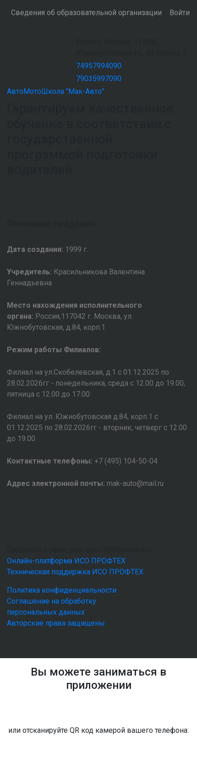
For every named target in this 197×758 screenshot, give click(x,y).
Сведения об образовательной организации (86, 12)
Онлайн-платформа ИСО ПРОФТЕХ (66, 560)
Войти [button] (180, 12)
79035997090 (98, 78)
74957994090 (98, 65)
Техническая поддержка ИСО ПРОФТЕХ (75, 571)
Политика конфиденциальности (61, 590)
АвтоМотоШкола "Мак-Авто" (55, 91)
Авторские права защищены (56, 623)
